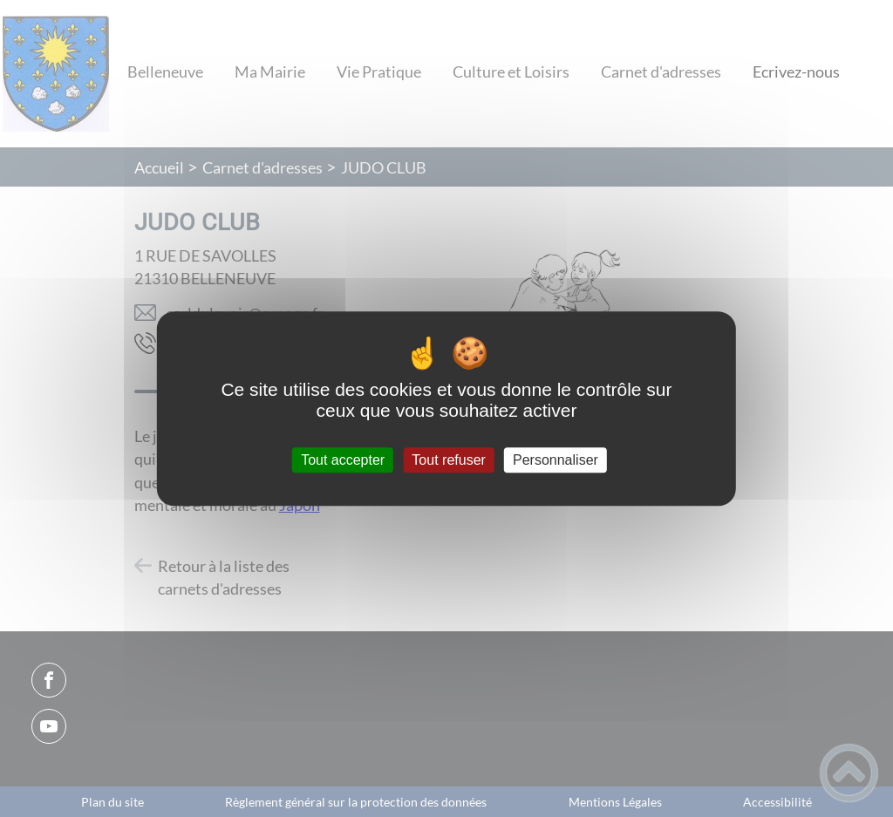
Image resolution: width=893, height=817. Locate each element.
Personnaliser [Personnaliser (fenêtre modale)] (555, 460)
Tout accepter (343, 460)
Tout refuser (448, 460)
